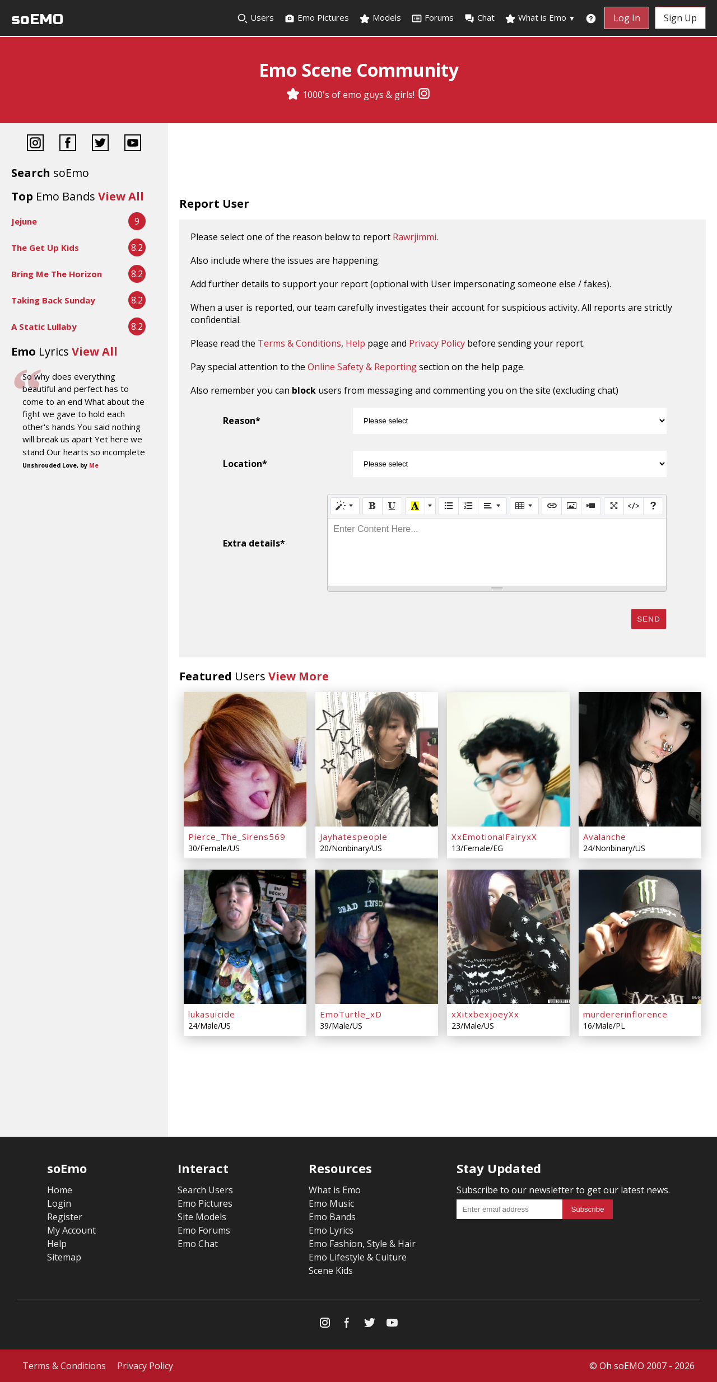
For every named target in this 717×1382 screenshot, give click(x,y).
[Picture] (571, 506)
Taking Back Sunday (53, 300)
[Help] (653, 506)
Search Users (205, 1190)
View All (121, 196)
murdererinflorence (625, 1014)
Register (64, 1217)
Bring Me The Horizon (56, 273)
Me (94, 465)
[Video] (591, 506)
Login (59, 1203)
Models (380, 18)
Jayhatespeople (354, 836)
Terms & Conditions (299, 343)
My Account (71, 1230)
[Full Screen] (614, 506)
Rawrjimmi (414, 237)
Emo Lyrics (331, 1230)
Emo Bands (332, 1217)
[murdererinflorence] (640, 937)
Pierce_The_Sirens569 (237, 836)
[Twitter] (100, 144)
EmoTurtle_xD (351, 1014)
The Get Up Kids (45, 247)
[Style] (345, 506)
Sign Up (680, 18)
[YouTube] (132, 144)
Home (59, 1190)
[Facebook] (67, 144)
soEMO (37, 19)
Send (648, 619)
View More (298, 676)
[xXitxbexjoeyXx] (508, 937)
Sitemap (64, 1257)
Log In (626, 18)
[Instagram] (424, 94)
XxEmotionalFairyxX (494, 836)
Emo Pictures (316, 18)
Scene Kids (331, 1270)
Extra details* (254, 543)
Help (355, 343)
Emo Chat (198, 1244)
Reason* (241, 420)
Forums (432, 18)
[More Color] (430, 506)
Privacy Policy (437, 343)
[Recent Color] (415, 506)
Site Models (202, 1217)
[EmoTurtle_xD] (376, 937)
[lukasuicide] (245, 937)
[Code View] (633, 506)
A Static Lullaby (44, 326)
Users (255, 18)
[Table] (524, 506)
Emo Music (331, 1203)
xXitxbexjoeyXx (485, 1014)
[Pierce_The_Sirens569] (245, 759)
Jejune (24, 221)
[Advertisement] (442, 162)
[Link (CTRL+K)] (552, 506)
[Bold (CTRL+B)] (372, 506)
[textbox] (497, 552)
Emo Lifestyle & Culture (358, 1257)
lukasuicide (211, 1014)
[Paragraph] (492, 506)
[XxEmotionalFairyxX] (508, 759)
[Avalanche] (640, 759)
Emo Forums (204, 1230)
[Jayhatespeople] (376, 759)
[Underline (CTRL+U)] (392, 506)
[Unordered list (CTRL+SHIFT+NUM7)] (449, 506)
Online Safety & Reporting (362, 367)
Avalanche (604, 836)
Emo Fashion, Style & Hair (362, 1244)
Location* (245, 463)
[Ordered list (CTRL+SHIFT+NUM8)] (468, 506)
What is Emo (540, 18)
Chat (479, 18)
